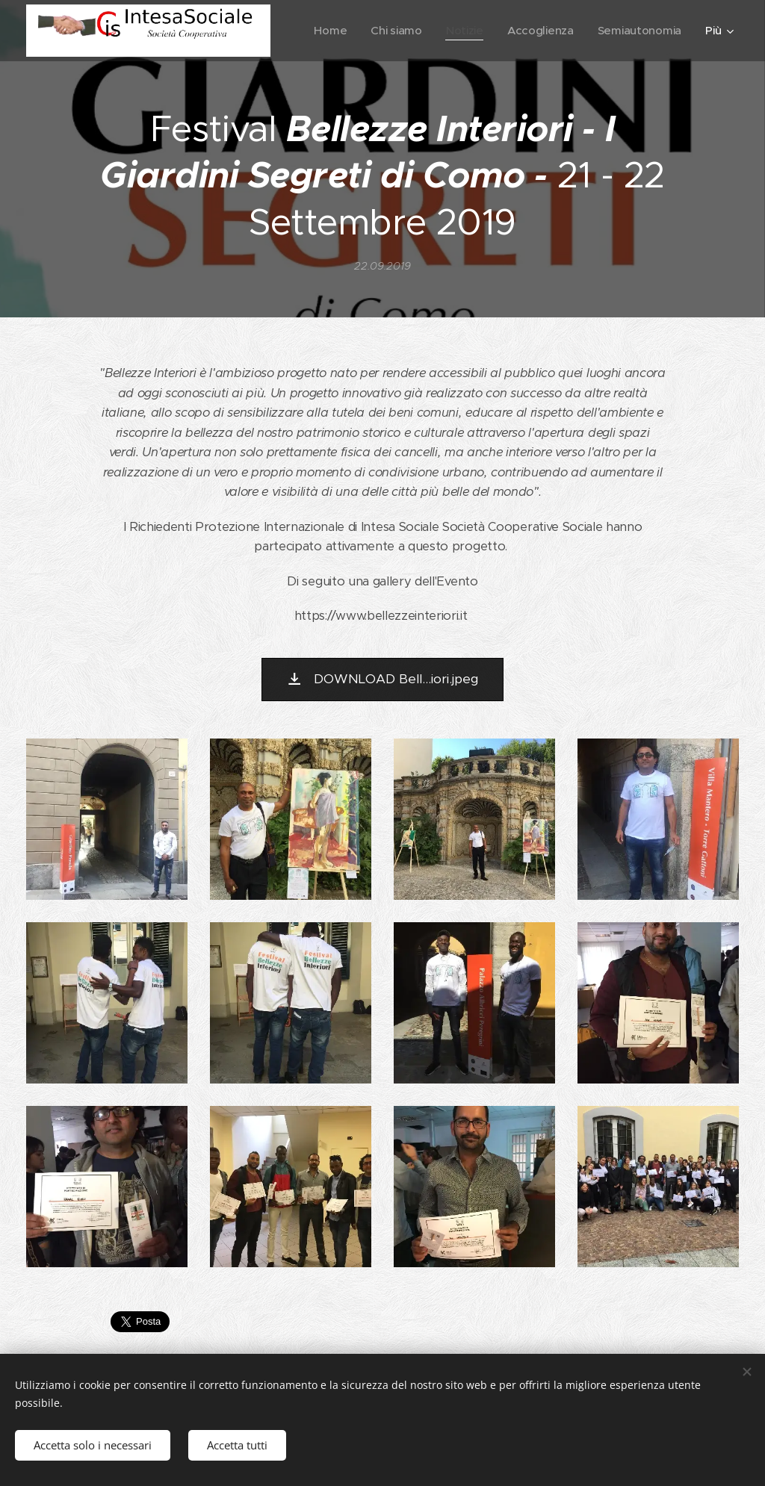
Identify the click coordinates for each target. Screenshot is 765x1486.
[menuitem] (436, 30)
